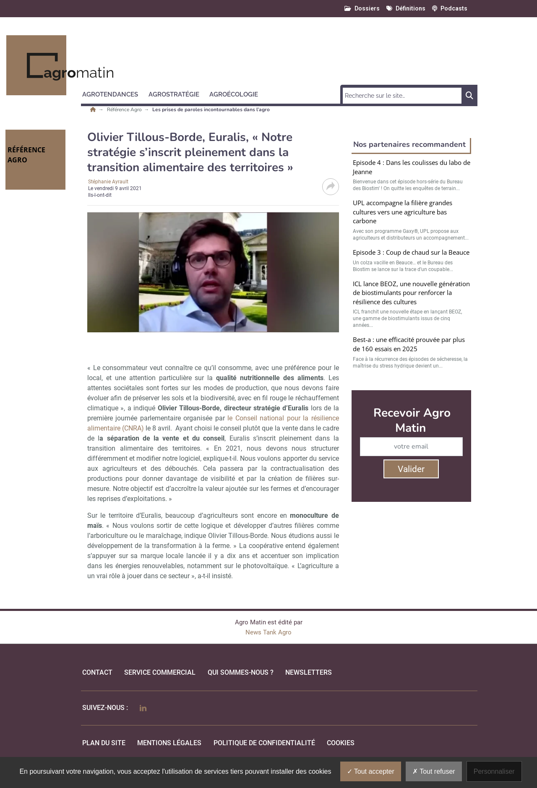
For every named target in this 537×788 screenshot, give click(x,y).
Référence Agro (125, 109)
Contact (97, 672)
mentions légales (169, 743)
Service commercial (160, 672)
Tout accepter (370, 771)
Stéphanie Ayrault (108, 182)
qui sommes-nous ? (241, 672)
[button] (114, 93)
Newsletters (308, 672)
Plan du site (103, 743)
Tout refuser (433, 771)
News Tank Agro (268, 632)
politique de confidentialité (264, 743)
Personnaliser (494, 771)
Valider (411, 469)
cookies (341, 743)
